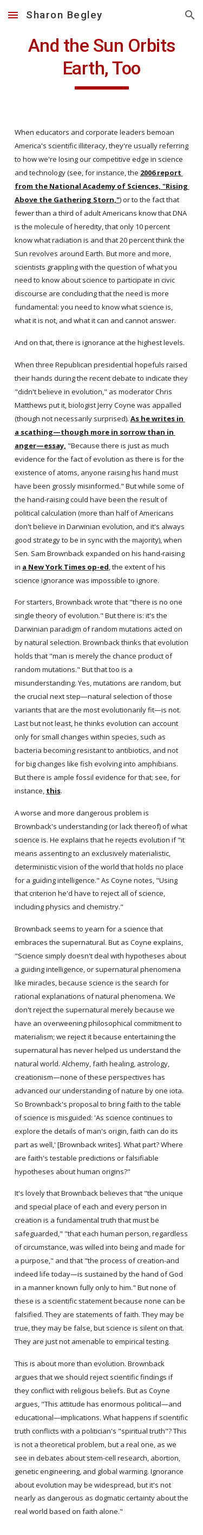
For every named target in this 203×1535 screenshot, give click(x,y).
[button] (13, 15)
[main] (101, 62)
